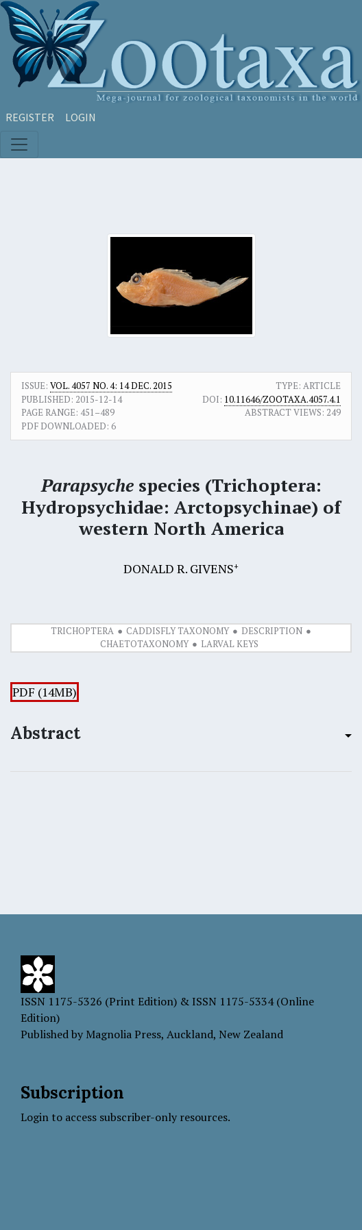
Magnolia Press (123, 1034)
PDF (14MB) (44, 692)
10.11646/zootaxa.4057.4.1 (282, 399)
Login (80, 117)
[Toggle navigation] (19, 144)
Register (29, 117)
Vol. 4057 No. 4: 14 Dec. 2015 (111, 385)
